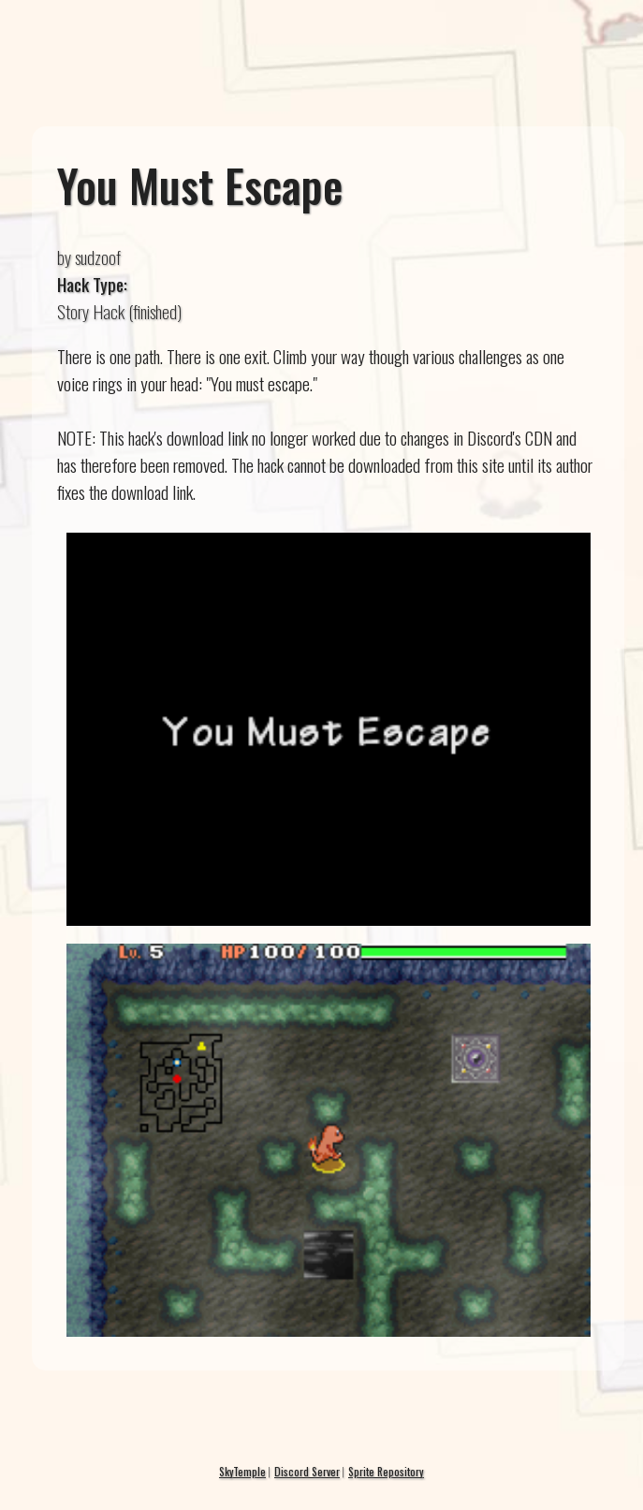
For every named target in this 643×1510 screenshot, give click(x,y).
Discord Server (307, 1471)
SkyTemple (242, 1471)
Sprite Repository (386, 1471)
